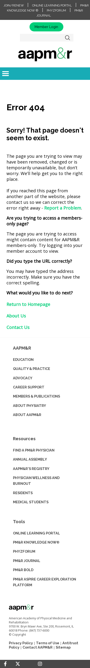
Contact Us (18, 327)
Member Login (46, 27)
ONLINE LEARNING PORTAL (36, 533)
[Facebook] (5, 664)
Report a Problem (62, 208)
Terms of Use (47, 643)
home (45, 54)
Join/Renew (14, 5)
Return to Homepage (28, 304)
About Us (16, 316)
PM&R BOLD (23, 570)
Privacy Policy (21, 643)
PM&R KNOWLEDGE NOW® (36, 542)
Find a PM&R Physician (33, 450)
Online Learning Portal (52, 5)
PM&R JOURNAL (26, 561)
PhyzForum (56, 10)
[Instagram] (40, 664)
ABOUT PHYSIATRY (29, 406)
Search (67, 37)
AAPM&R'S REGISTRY (31, 469)
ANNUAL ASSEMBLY (30, 459)
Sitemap (63, 647)
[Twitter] (17, 664)
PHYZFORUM (24, 551)
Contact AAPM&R (38, 647)
